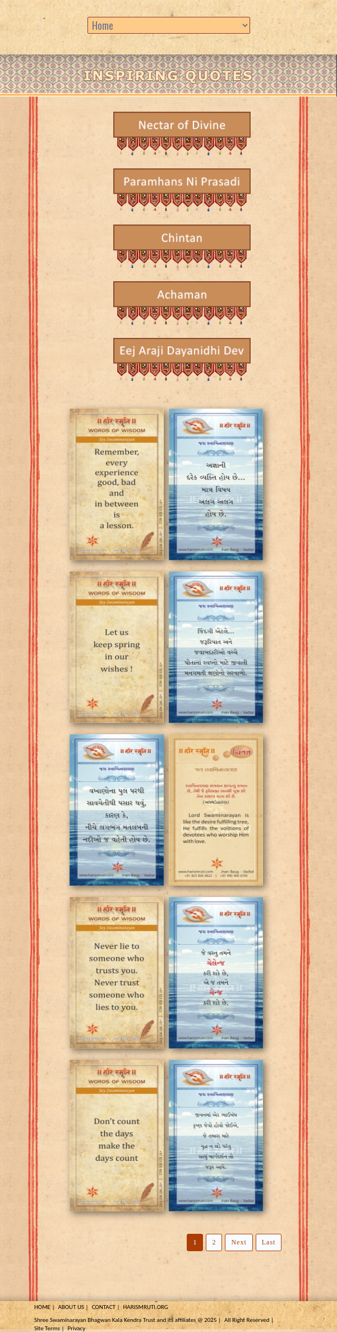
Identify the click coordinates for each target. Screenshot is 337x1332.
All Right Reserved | (249, 1320)
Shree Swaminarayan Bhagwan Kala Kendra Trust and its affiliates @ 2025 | (127, 1320)
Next (238, 1242)
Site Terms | (49, 1328)
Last (269, 1242)
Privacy (76, 1328)
